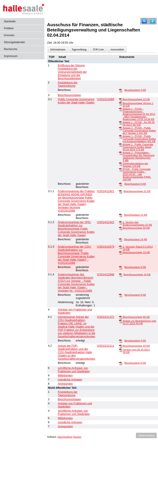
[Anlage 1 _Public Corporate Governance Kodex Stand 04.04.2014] (120, 144)
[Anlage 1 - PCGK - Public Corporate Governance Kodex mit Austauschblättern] (120, 136)
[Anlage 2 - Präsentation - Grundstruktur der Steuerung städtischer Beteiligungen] (120, 153)
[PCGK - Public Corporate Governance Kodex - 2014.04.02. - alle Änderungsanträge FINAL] (120, 169)
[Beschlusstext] (120, 90)
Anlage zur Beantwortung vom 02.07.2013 (139, 322)
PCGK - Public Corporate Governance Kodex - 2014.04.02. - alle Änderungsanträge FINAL (137, 174)
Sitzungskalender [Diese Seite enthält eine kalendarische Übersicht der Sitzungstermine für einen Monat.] (14, 42)
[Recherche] (144, 21)
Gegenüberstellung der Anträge (135, 164)
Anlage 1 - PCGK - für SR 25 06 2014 (139, 123)
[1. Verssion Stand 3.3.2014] (120, 247)
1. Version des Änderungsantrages (137, 223)
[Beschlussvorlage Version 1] (120, 103)
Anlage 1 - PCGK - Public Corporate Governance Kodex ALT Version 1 (139, 130)
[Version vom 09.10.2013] (120, 350)
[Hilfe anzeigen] (152, 21)
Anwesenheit (117, 49)
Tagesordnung (79, 49)
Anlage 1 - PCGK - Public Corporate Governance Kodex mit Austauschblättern (139, 139)
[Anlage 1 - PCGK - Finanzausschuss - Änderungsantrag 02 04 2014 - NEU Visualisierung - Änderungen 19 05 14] (120, 109)
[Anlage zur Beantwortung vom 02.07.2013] (120, 321)
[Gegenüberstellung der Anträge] (120, 163)
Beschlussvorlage (136, 99)
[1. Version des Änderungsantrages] (120, 222)
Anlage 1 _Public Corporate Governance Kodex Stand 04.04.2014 (138, 147)
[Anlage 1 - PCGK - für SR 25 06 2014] (120, 122)
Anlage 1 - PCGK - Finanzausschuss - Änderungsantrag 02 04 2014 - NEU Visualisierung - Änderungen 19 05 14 (139, 114)
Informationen (57, 49)
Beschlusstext (135, 90)
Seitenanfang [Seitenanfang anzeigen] (146, 435)
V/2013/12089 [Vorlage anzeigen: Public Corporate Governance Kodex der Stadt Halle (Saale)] (105, 99)
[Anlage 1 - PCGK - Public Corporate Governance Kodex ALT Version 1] (120, 128)
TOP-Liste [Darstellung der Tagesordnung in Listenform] (98, 49)
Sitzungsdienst (65, 437)
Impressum (11, 56)
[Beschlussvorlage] (120, 99)
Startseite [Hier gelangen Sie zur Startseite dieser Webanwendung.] (10, 21)
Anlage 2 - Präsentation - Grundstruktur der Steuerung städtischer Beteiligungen (139, 156)
